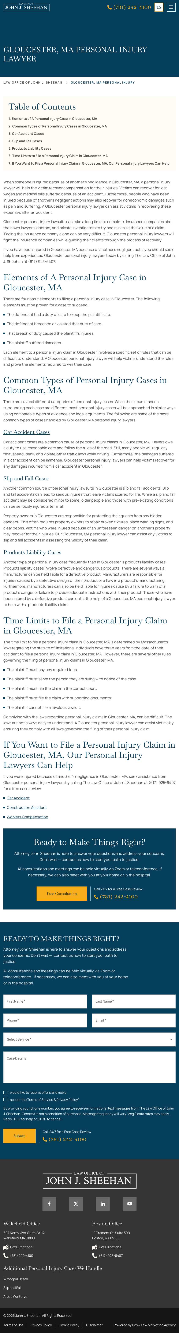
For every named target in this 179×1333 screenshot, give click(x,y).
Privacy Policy (41, 1325)
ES (159, 7)
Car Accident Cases (28, 134)
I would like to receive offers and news (37, 1092)
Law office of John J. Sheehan (32, 82)
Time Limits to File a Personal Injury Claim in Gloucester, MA (60, 156)
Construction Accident (27, 807)
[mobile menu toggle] (171, 7)
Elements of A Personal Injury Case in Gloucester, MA (54, 119)
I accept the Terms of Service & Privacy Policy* (43, 1099)
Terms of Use (13, 1325)
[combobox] (89, 1039)
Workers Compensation (27, 816)
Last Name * (105, 1001)
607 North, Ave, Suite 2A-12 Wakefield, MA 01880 (24, 1235)
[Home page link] (26, 7)
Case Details (16, 1058)
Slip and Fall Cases (27, 141)
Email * (101, 1020)
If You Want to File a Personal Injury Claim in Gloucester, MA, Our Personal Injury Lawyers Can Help (90, 163)
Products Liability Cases (31, 148)
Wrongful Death (15, 1279)
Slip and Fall (12, 1287)
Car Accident (18, 797)
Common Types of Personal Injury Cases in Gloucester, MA (59, 126)
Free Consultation (62, 893)
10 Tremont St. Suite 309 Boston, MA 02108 (111, 1235)
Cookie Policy (69, 1325)
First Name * (16, 1001)
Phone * (13, 1020)
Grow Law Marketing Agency (154, 1325)
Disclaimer (94, 1325)
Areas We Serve (15, 1296)
